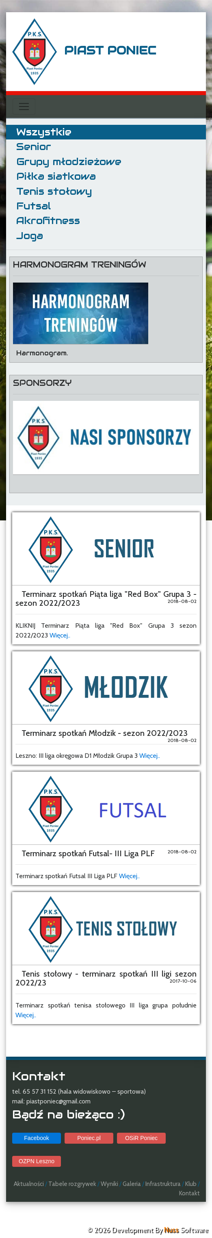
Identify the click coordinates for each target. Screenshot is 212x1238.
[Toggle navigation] (24, 106)
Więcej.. (60, 635)
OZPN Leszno (36, 1161)
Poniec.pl (89, 1138)
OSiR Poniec (141, 1138)
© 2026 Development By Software (147, 1230)
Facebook (36, 1138)
